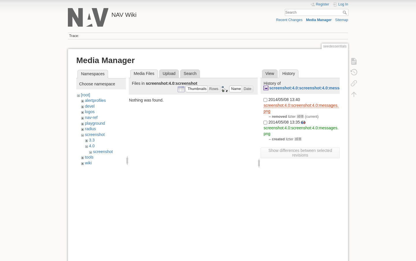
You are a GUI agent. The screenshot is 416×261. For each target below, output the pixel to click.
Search (345, 12)
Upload (169, 73)
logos (89, 111)
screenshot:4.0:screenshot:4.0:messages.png (313, 88)
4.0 (91, 146)
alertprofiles (95, 100)
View (269, 73)
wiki (88, 163)
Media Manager (319, 20)
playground (95, 123)
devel (89, 106)
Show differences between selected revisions (300, 152)
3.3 (91, 140)
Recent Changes (289, 20)
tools (89, 157)
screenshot (95, 134)
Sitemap (341, 20)
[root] (85, 95)
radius (90, 128)
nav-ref (91, 117)
